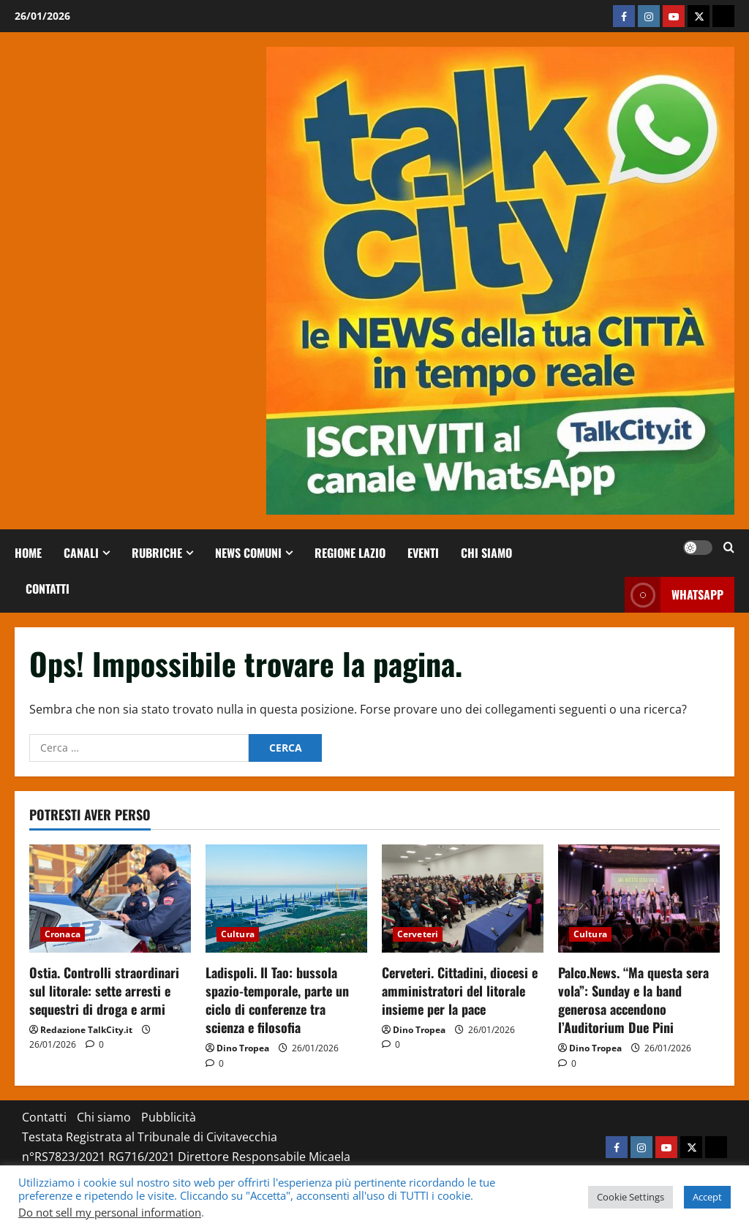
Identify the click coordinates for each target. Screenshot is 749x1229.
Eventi (423, 552)
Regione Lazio (350, 552)
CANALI (81, 552)
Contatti (47, 588)
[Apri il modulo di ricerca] (728, 547)
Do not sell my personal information (109, 1212)
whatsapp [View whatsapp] (674, 595)
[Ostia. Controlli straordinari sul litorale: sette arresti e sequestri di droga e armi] (110, 898)
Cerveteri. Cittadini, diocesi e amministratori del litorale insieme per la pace (460, 990)
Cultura (238, 934)
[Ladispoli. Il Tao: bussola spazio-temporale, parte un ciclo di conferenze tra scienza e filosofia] (286, 898)
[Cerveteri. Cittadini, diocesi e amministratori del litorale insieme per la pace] (462, 898)
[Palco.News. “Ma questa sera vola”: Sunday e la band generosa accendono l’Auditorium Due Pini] (639, 898)
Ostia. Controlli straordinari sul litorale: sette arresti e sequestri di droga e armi (104, 990)
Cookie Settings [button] (630, 1196)
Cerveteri (417, 934)
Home (28, 552)
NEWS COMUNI (248, 552)
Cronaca (62, 934)
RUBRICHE (157, 552)
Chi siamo (486, 552)
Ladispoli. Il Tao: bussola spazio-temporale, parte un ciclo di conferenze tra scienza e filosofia (277, 1000)
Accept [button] (707, 1196)
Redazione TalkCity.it (86, 1030)
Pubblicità (168, 1117)
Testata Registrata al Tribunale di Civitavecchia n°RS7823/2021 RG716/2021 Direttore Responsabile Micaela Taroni (186, 1156)
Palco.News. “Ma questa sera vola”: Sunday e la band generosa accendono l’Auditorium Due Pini (633, 1000)
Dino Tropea (243, 1048)
